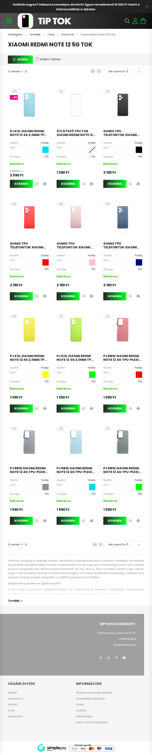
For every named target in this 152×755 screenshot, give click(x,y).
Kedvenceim (15, 716)
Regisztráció (15, 698)
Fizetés (80, 704)
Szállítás (81, 710)
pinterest (116, 658)
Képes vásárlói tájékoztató (92, 722)
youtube (124, 658)
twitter (132, 658)
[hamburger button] (9, 21)
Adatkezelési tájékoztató (90, 698)
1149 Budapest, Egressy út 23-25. (116, 633)
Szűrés (22, 59)
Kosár (11, 710)
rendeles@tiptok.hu (124, 645)
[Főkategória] (15, 34)
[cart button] (143, 21)
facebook (100, 658)
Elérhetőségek (84, 716)
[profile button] (135, 21)
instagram (108, 658)
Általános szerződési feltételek (94, 692)
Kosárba (21, 184)
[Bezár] (147, 6)
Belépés (12, 692)
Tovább (14, 600)
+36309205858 (127, 639)
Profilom (13, 704)
